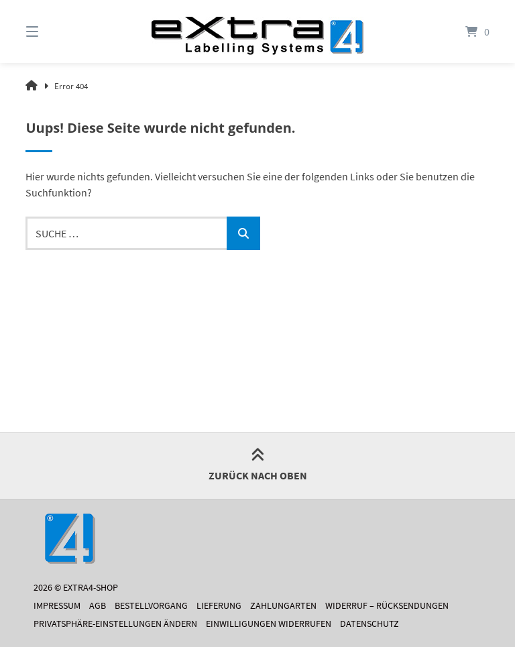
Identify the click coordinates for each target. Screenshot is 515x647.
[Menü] (55, 31)
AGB (97, 605)
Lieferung (218, 605)
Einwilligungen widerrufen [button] (268, 624)
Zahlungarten (283, 605)
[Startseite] (257, 31)
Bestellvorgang (151, 605)
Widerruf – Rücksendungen (387, 605)
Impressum (57, 605)
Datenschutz (369, 624)
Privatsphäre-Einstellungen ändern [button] (115, 624)
